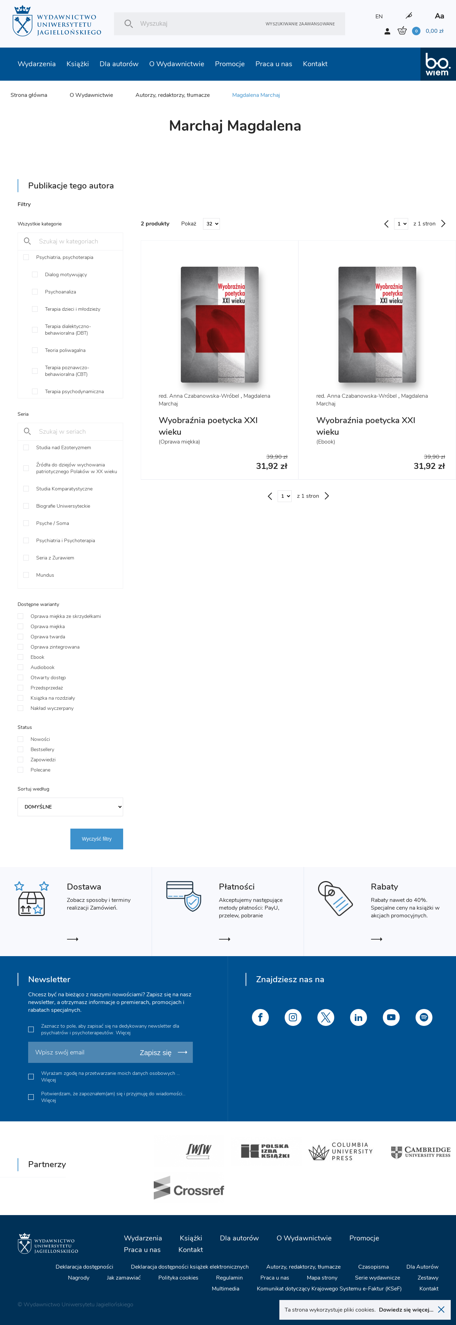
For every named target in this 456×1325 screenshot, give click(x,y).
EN (379, 16)
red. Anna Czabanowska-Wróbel (199, 396)
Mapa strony (322, 1278)
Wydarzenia (37, 64)
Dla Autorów (422, 1267)
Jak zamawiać (124, 1278)
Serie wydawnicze (377, 1278)
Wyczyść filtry (97, 839)
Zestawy (428, 1278)
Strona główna (29, 95)
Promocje (230, 64)
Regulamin (229, 1278)
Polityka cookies (178, 1278)
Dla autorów (119, 64)
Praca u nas (273, 64)
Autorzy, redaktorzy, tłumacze (172, 95)
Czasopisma (373, 1267)
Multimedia (225, 1289)
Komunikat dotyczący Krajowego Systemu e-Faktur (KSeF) (329, 1289)
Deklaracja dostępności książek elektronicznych (190, 1267)
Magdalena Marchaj (256, 95)
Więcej (123, 1032)
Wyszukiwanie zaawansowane (300, 23)
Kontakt (315, 64)
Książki (77, 64)
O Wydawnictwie (176, 64)
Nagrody (78, 1278)
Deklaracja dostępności (84, 1267)
